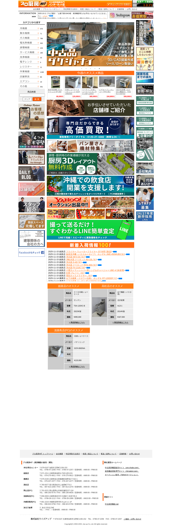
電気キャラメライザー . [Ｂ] (81, 275)
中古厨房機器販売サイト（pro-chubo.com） (122, 468)
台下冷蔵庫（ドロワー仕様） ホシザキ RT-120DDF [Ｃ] (94, 278)
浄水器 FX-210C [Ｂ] (78, 267)
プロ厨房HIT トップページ (42, 454)
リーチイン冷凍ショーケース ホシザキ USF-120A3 (89, 92)
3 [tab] (90, 68)
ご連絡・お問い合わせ (132, 519)
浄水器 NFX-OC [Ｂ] (78, 257)
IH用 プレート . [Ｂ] (77, 273)
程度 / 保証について (88, 9)
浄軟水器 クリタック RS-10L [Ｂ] (84, 259)
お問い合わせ (132, 9)
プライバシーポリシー (52, 9)
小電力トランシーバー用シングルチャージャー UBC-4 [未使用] (97, 270)
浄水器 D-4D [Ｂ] (76, 262)
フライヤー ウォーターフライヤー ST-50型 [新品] (91, 251)
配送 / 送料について (106, 9)
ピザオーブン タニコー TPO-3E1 (106, 91)
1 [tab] (81, 68)
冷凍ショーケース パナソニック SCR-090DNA (72, 92)
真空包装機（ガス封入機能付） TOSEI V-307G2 (123, 92)
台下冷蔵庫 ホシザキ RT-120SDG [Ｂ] (86, 281)
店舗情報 (120, 9)
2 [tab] (86, 68)
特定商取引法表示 (70, 9)
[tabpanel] (90, 44)
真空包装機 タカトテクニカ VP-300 (55, 91)
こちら (45, 16)
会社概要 (36, 9)
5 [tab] (99, 68)
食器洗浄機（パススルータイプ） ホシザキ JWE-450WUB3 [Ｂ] (98, 254)
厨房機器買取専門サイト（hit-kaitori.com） (122, 471)
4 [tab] (94, 68)
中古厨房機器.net (111, 504)
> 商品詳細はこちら (77, 322)
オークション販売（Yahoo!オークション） (122, 475)
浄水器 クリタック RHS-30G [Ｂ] (84, 265)
